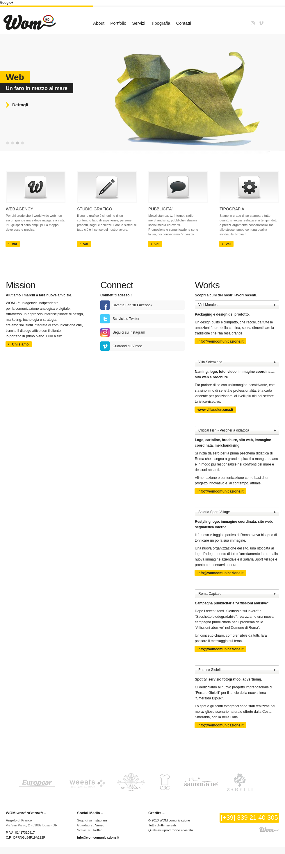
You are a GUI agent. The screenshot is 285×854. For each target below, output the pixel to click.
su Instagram (135, 332)
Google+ (6, 3)
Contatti (183, 23)
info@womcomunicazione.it (220, 341)
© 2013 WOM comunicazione (169, 820)
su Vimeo (127, 346)
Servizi (138, 23)
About (98, 23)
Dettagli (20, 104)
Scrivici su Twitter (126, 319)
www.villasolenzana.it (215, 410)
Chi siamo (18, 344)
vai (12, 244)
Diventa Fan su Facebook (132, 305)
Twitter (96, 830)
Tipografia (160, 23)
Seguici (118, 332)
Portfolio (118, 23)
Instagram (100, 820)
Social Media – (90, 813)
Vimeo (99, 825)
